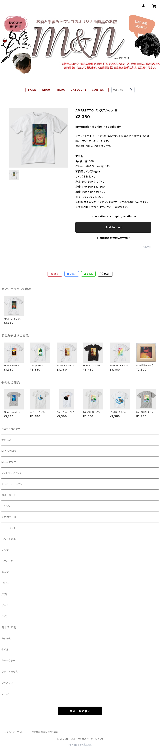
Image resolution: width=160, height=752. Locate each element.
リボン (4, 693)
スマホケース (8, 517)
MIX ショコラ (8, 450)
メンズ (4, 550)
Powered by (80, 744)
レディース (7, 561)
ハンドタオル (8, 539)
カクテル (6, 638)
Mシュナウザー (10, 461)
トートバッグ (8, 528)
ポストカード (8, 495)
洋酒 (4, 594)
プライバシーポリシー (15, 731)
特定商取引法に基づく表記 (45, 731)
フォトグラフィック (11, 472)
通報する (146, 247)
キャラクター (8, 660)
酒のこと (6, 439)
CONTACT (99, 89)
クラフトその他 (9, 671)
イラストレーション (11, 483)
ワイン (4, 616)
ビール (5, 605)
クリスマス (7, 682)
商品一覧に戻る (80, 711)
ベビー (5, 583)
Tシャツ (5, 506)
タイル (4, 649)
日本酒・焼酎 (8, 627)
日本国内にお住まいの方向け (113, 238)
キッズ (4, 572)
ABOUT (47, 89)
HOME (32, 89)
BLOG (61, 89)
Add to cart (113, 227)
